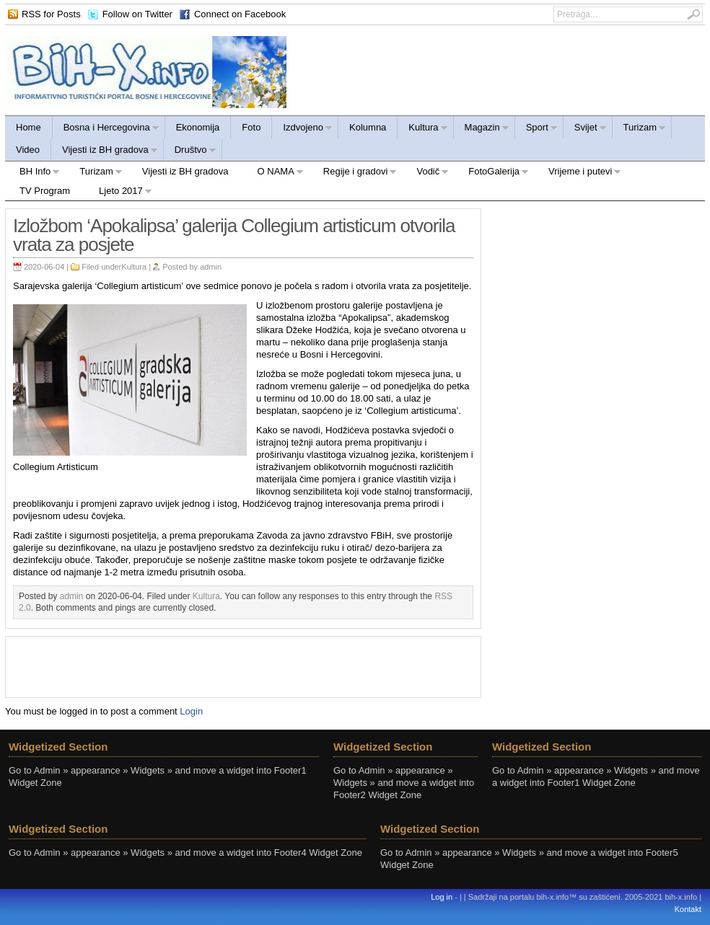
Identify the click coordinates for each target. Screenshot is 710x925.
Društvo (190, 151)
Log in (441, 897)
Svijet (585, 129)
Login (191, 711)
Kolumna (367, 127)
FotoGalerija (491, 173)
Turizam (639, 129)
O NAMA (273, 173)
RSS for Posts (51, 14)
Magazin (481, 129)
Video (28, 149)
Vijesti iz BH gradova (104, 151)
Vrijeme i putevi (577, 173)
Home (28, 127)
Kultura (422, 129)
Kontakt (688, 909)
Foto (251, 127)
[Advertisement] (243, 665)
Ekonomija (198, 127)
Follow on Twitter (137, 14)
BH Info (32, 173)
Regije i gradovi (353, 173)
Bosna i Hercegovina (106, 129)
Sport (536, 129)
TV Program (44, 190)
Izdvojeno (302, 129)
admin (211, 266)
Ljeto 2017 (118, 192)
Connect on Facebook (240, 14)
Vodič (425, 173)
